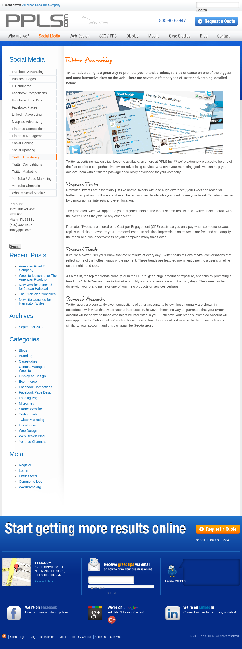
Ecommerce (28, 381)
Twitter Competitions (27, 164)
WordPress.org (30, 487)
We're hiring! (95, 21)
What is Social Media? (28, 193)
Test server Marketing (40, 21)
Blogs (23, 350)
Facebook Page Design (29, 100)
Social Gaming (22, 143)
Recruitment (47, 637)
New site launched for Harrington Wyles (35, 301)
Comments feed (30, 481)
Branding (25, 356)
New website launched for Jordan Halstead (35, 287)
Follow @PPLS (175, 581)
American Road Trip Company (41, 5)
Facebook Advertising (28, 72)
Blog (32, 637)
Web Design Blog (32, 436)
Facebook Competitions (29, 93)
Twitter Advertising (25, 157)
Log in (23, 470)
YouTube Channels (26, 186)
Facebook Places (24, 107)
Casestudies (28, 361)
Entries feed (28, 476)
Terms (76, 637)
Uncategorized (29, 425)
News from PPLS (122, 565)
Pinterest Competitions (28, 129)
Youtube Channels (32, 442)
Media (63, 637)
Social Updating (23, 150)
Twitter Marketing (24, 171)
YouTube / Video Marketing (32, 179)
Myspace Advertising (27, 122)
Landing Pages (30, 398)
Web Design (28, 431)
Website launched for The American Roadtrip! (38, 277)
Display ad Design (32, 376)
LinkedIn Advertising (27, 114)
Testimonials (28, 414)
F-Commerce (21, 86)
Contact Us (42, 581)
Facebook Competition (35, 387)
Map (16, 572)
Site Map (115, 637)
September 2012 (31, 327)
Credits (86, 637)
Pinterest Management (28, 136)
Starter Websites (31, 409)
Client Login (17, 637)
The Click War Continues (37, 294)
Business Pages (24, 79)
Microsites (26, 403)
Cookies (100, 637)
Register (25, 465)
